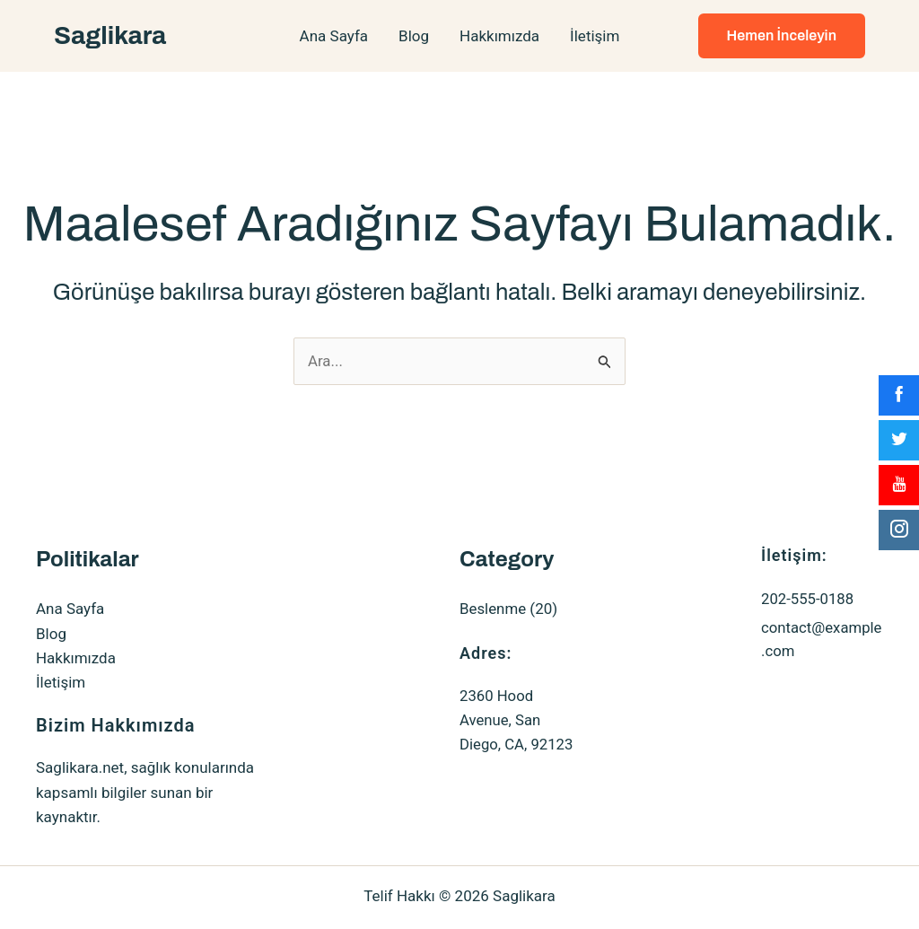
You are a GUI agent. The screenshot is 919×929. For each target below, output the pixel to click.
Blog (413, 36)
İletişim (594, 36)
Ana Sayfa (334, 36)
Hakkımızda (499, 36)
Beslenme (493, 609)
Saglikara (110, 35)
